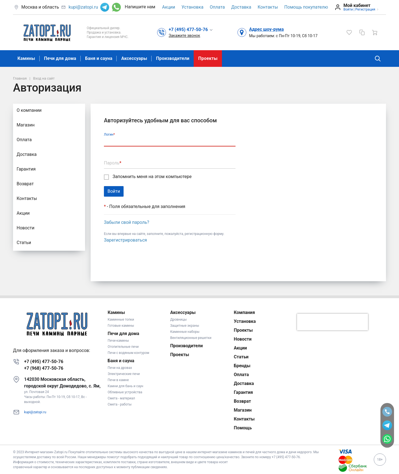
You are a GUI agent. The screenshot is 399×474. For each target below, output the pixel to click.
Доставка (241, 7)
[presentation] (332, 322)
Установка (192, 7)
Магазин (26, 125)
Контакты (268, 7)
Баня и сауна (98, 58)
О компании (29, 110)
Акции (168, 7)
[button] (191, 29)
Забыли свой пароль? (126, 222)
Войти (348, 9)
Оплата (217, 7)
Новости (25, 227)
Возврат (25, 183)
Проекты (208, 58)
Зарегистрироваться (125, 240)
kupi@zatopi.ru (83, 7)
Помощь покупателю (306, 7)
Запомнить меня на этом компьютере (147, 176)
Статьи (24, 242)
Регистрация (365, 9)
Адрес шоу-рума (266, 29)
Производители (172, 58)
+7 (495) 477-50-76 (43, 361)
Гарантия (26, 169)
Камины (26, 58)
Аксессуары (134, 58)
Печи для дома (60, 58)
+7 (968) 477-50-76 (43, 368)
